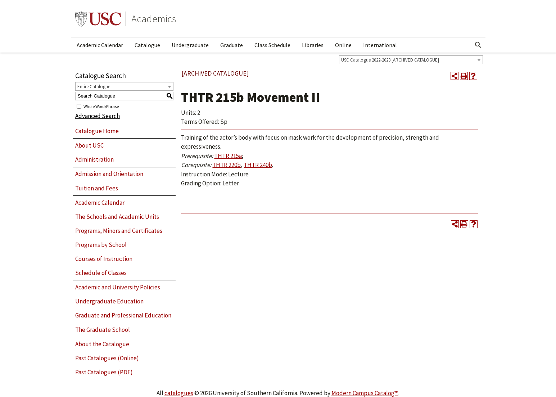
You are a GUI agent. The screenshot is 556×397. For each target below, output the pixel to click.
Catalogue (147, 45)
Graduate (231, 45)
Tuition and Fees (96, 188)
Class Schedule (272, 45)
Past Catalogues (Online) (107, 358)
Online (343, 45)
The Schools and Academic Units (117, 217)
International (380, 45)
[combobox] (411, 59)
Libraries (313, 45)
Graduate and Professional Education (123, 315)
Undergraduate (190, 45)
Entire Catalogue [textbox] (93, 87)
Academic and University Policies (117, 287)
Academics (153, 18)
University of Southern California (98, 19)
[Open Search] (478, 45)
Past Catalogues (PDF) (104, 372)
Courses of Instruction (103, 259)
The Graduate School (102, 330)
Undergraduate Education (109, 301)
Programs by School (101, 245)
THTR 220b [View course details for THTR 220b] (226, 165)
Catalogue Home (97, 131)
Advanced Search (97, 116)
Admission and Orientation (109, 174)
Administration (94, 159)
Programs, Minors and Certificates (118, 231)
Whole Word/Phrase (101, 106)
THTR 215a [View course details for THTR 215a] (228, 156)
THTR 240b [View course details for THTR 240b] (258, 165)
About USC (89, 145)
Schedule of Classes (101, 273)
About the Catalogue (102, 344)
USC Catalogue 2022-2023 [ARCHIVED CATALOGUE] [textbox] (390, 60)
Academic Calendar (100, 45)
